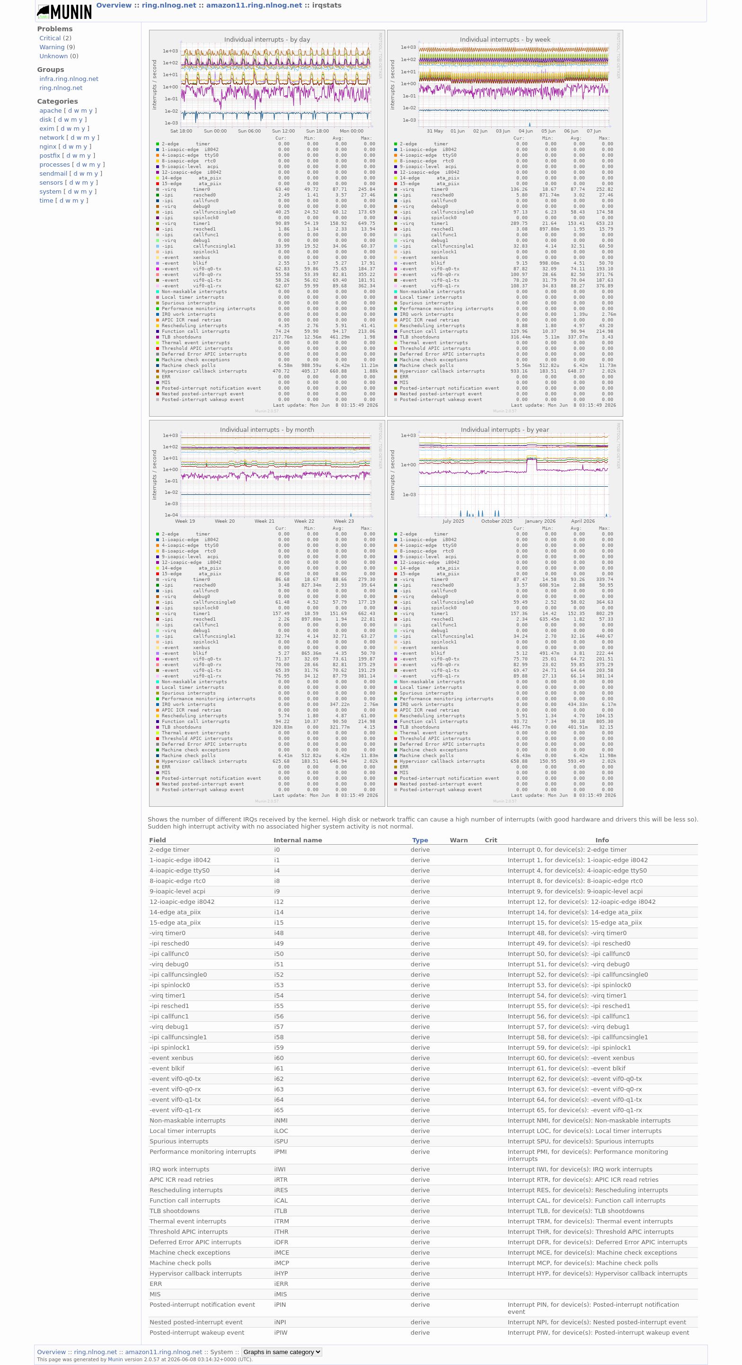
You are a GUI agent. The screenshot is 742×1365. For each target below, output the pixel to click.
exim (46, 128)
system (50, 191)
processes (54, 164)
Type (420, 840)
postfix (49, 155)
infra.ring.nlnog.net (68, 78)
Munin (115, 1359)
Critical (50, 38)
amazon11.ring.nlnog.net (255, 5)
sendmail (53, 173)
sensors (51, 182)
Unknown (53, 56)
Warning (51, 47)
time (46, 200)
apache (50, 110)
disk (45, 119)
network (51, 137)
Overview (115, 5)
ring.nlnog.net (170, 5)
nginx (47, 146)
